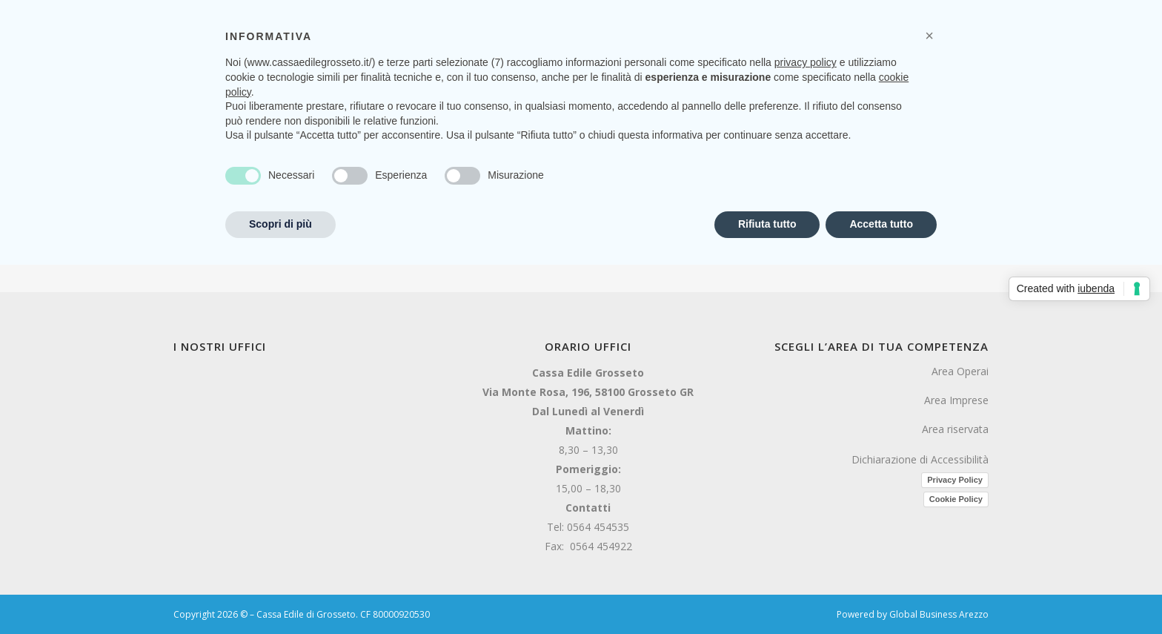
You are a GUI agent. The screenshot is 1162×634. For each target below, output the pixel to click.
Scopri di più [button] (280, 224)
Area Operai (960, 371)
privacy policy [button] (805, 62)
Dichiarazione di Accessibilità (920, 459)
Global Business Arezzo (939, 614)
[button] (929, 35)
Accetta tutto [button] (881, 224)
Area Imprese (956, 400)
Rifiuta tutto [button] (767, 224)
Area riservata (955, 429)
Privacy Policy (955, 479)
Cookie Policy (956, 499)
